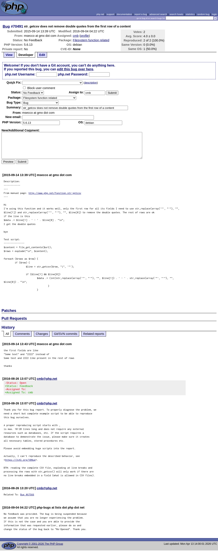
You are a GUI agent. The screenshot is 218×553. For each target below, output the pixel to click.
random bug (203, 14)
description (90, 82)
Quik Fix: (14, 82)
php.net (100, 14)
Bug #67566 (27, 497)
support (110, 14)
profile (84, 35)
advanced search (158, 14)
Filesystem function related (91, 40)
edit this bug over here (75, 69)
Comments (22, 333)
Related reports (93, 333)
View (9, 55)
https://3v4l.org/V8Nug (20, 462)
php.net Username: (20, 74)
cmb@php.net (47, 378)
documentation (124, 14)
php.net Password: (73, 74)
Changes (42, 333)
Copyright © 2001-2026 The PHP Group (40, 546)
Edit (42, 55)
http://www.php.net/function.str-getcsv (55, 193)
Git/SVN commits (65, 333)
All (7, 333)
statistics (190, 14)
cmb (76, 35)
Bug (6, 26)
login (214, 14)
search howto (176, 14)
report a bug (141, 14)
